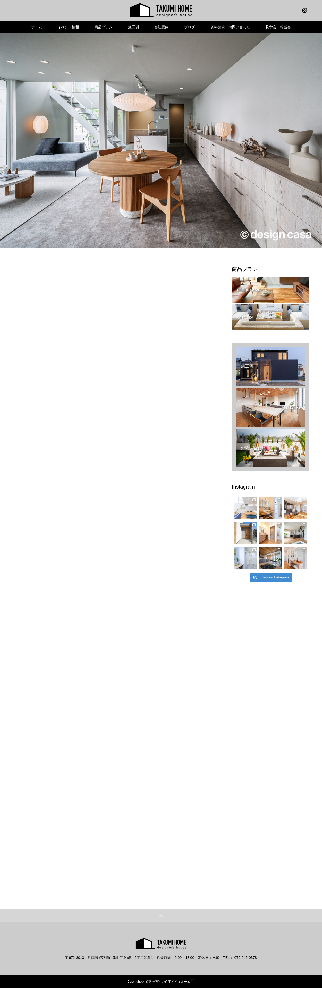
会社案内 (161, 27)
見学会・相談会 (278, 27)
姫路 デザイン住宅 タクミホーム (168, 981)
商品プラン (104, 27)
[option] (161, 140)
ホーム (36, 27)
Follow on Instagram (271, 577)
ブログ (189, 27)
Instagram (304, 9)
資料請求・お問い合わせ (230, 27)
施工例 (133, 27)
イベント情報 (68, 27)
